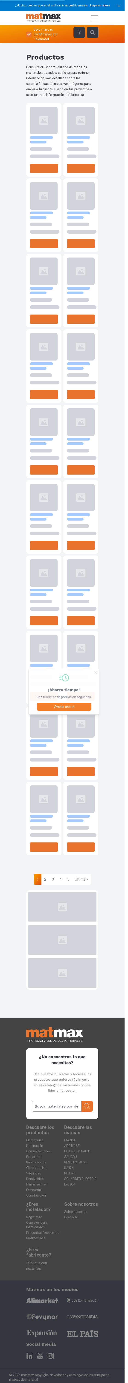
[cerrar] (118, 5)
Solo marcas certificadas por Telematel (46, 34)
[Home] (43, 18)
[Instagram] (50, 1356)
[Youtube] (40, 1356)
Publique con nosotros (36, 1266)
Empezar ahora (100, 5)
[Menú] (94, 18)
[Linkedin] (29, 1356)
